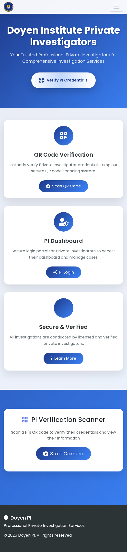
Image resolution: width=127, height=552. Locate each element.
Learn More (63, 358)
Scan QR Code (63, 186)
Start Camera (63, 453)
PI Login (63, 272)
